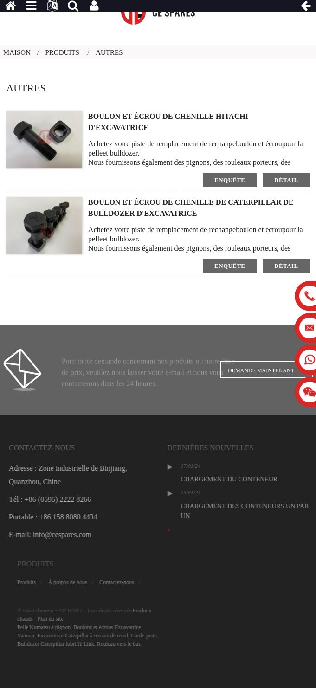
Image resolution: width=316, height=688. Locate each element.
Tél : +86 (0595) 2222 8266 (68, 499)
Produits (62, 52)
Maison (17, 52)
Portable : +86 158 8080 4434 (71, 517)
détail (286, 179)
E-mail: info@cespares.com (68, 535)
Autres (109, 52)
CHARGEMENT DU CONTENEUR (249, 479)
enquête (229, 179)
